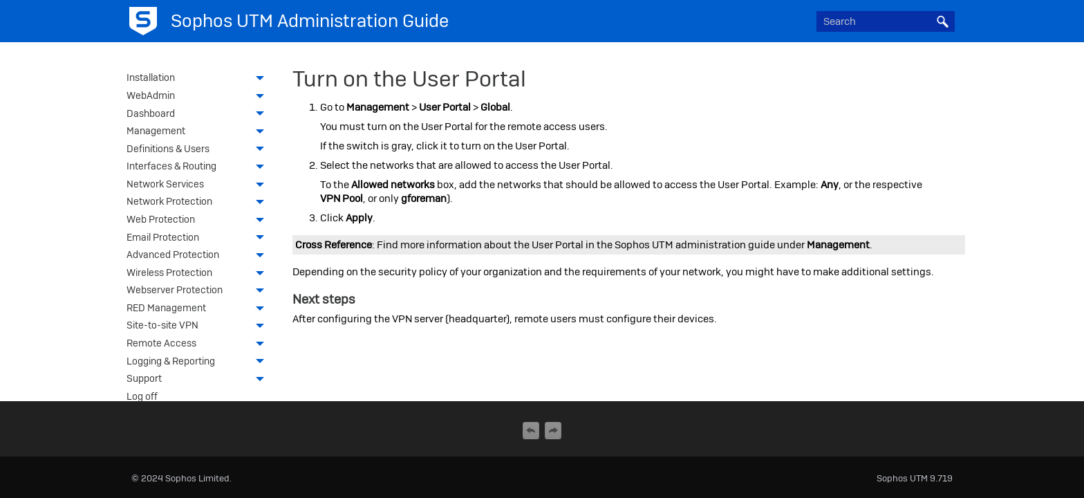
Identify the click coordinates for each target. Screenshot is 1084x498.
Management (199, 132)
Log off (142, 396)
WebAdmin (199, 97)
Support (199, 380)
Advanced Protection (199, 256)
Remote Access (199, 344)
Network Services (199, 185)
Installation (199, 79)
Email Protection (199, 239)
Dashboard (199, 115)
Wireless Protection (199, 274)
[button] (942, 21)
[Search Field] (885, 21)
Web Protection (199, 221)
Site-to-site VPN (199, 326)
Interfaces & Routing (199, 167)
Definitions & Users (199, 150)
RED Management (199, 309)
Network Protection (199, 203)
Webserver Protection (199, 291)
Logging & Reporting (199, 362)
